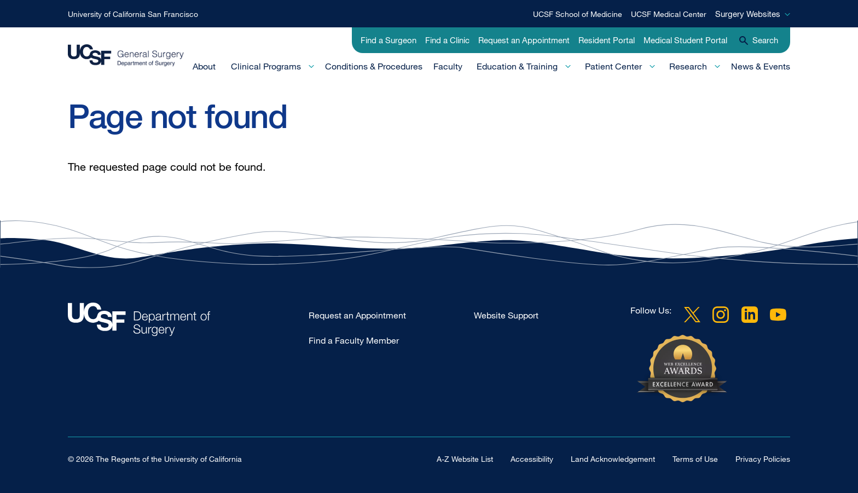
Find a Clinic (447, 40)
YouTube (778, 315)
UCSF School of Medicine (577, 14)
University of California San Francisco (133, 14)
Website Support (506, 315)
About (204, 66)
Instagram (721, 315)
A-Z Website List (465, 458)
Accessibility (532, 458)
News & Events (760, 66)
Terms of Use (695, 458)
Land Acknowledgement (613, 458)
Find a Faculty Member (354, 340)
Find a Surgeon (388, 40)
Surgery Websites (747, 14)
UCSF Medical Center (668, 14)
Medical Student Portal (685, 40)
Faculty (447, 66)
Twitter (692, 315)
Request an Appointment (524, 40)
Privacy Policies (762, 458)
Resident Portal (606, 40)
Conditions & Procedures (373, 66)
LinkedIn (750, 315)
